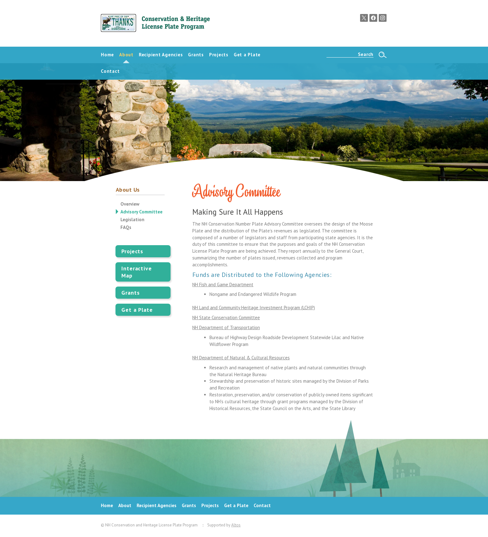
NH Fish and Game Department (222, 284)
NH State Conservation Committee (226, 317)
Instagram (383, 18)
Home (107, 505)
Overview (129, 204)
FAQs (125, 227)
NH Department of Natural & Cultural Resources (241, 358)
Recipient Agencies (156, 505)
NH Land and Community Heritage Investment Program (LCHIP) (253, 308)
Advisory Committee (141, 212)
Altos (236, 525)
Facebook (373, 18)
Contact (262, 505)
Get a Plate (137, 309)
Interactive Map (136, 272)
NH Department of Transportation (226, 327)
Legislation (132, 219)
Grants (130, 292)
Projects (132, 251)
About (124, 505)
